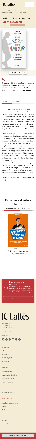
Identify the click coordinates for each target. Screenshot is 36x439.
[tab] (7, 101)
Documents (18, 11)
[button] (17, 25)
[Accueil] (10, 4)
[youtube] (13, 339)
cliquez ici (20, 294)
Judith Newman (12, 21)
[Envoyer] (30, 299)
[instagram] (9, 339)
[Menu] (29, 4)
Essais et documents (7, 13)
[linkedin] (16, 339)
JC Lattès (10, 11)
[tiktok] (19, 339)
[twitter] (6, 339)
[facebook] (3, 339)
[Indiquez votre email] (15, 299)
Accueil (3, 11)
